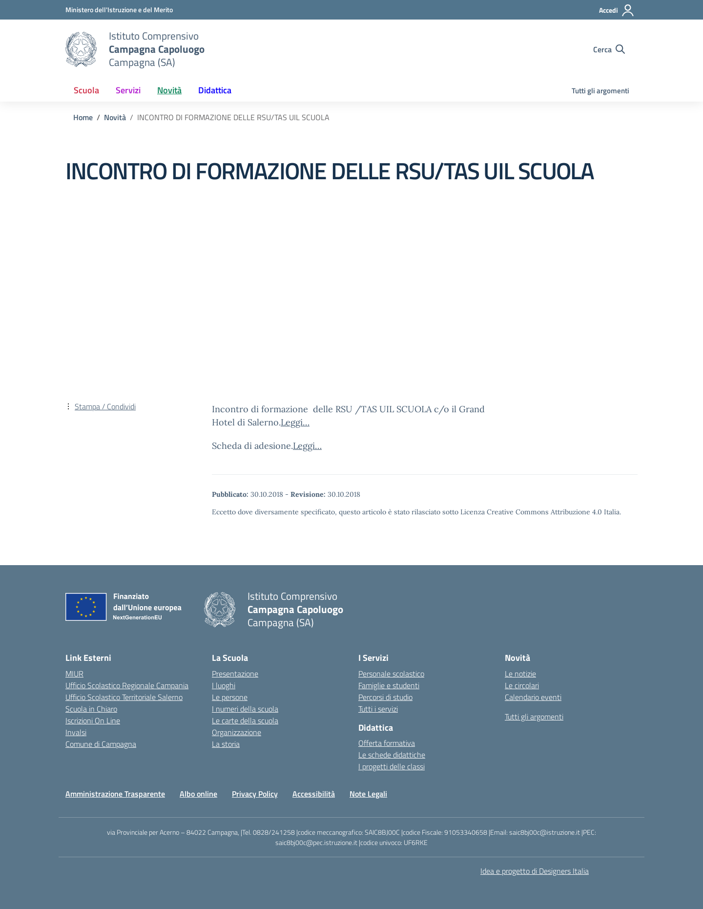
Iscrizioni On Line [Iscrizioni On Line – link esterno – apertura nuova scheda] (92, 720)
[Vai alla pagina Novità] (115, 117)
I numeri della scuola (245, 709)
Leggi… (295, 422)
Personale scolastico (391, 673)
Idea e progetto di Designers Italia (534, 871)
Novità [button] (169, 90)
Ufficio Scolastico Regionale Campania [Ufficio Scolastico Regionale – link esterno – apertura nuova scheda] (126, 685)
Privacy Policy (255, 794)
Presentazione (235, 673)
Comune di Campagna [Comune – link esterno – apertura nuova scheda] (100, 744)
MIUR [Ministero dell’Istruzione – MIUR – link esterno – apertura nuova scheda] (74, 673)
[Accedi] (617, 10)
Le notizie (520, 673)
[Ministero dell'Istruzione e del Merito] (119, 9)
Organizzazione (236, 732)
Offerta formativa (386, 743)
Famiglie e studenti (388, 685)
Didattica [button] (214, 90)
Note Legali (368, 794)
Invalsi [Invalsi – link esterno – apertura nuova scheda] (75, 732)
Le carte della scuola (245, 720)
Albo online (198, 794)
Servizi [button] (128, 90)
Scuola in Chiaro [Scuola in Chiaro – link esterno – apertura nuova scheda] (91, 709)
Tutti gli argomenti (600, 90)
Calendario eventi (533, 697)
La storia (226, 744)
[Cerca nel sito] (609, 49)
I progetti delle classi (391, 766)
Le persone (230, 697)
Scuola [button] (86, 90)
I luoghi (223, 685)
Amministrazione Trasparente (115, 794)
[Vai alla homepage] (81, 49)
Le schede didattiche (391, 755)
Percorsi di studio (385, 697)
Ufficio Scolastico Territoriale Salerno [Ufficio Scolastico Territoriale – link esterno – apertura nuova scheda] (124, 697)
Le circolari (522, 685)
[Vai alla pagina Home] (83, 117)
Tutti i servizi (378, 709)
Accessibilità (313, 794)
